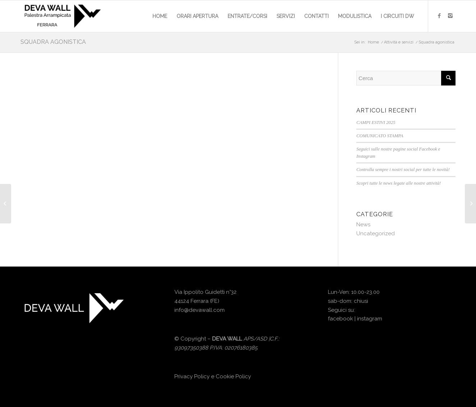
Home (373, 42)
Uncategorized (375, 233)
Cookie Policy (233, 376)
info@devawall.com (199, 310)
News (363, 224)
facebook (340, 318)
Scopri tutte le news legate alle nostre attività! (398, 183)
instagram (369, 318)
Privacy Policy (192, 376)
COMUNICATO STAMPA (379, 135)
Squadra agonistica (53, 41)
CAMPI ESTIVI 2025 (375, 122)
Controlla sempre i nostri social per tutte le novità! (403, 169)
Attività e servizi (398, 42)
